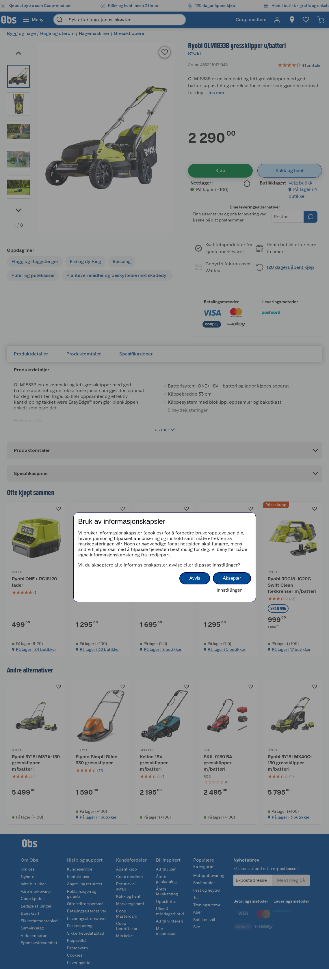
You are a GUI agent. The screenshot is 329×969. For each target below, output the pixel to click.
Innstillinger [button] (229, 590)
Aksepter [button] (232, 578)
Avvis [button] (194, 578)
